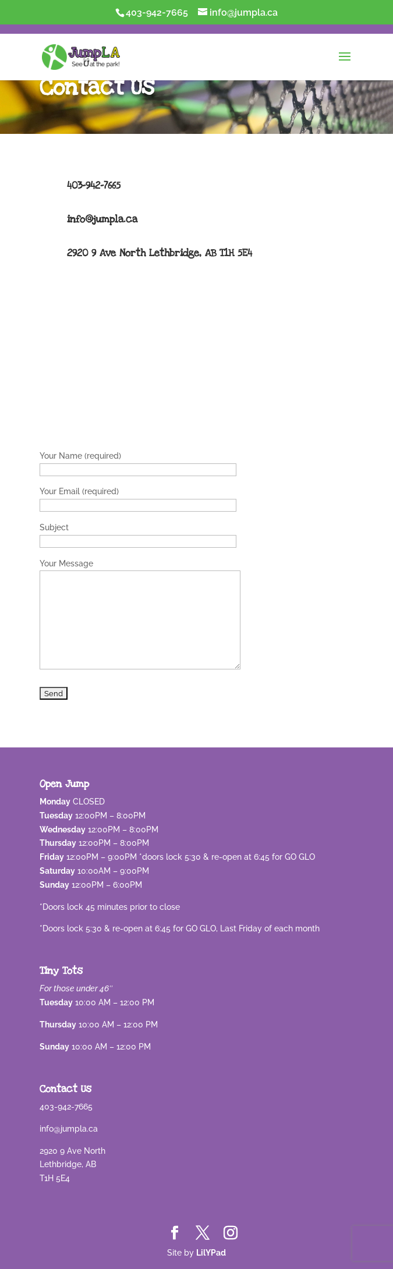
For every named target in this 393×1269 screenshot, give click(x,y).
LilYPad (211, 1252)
